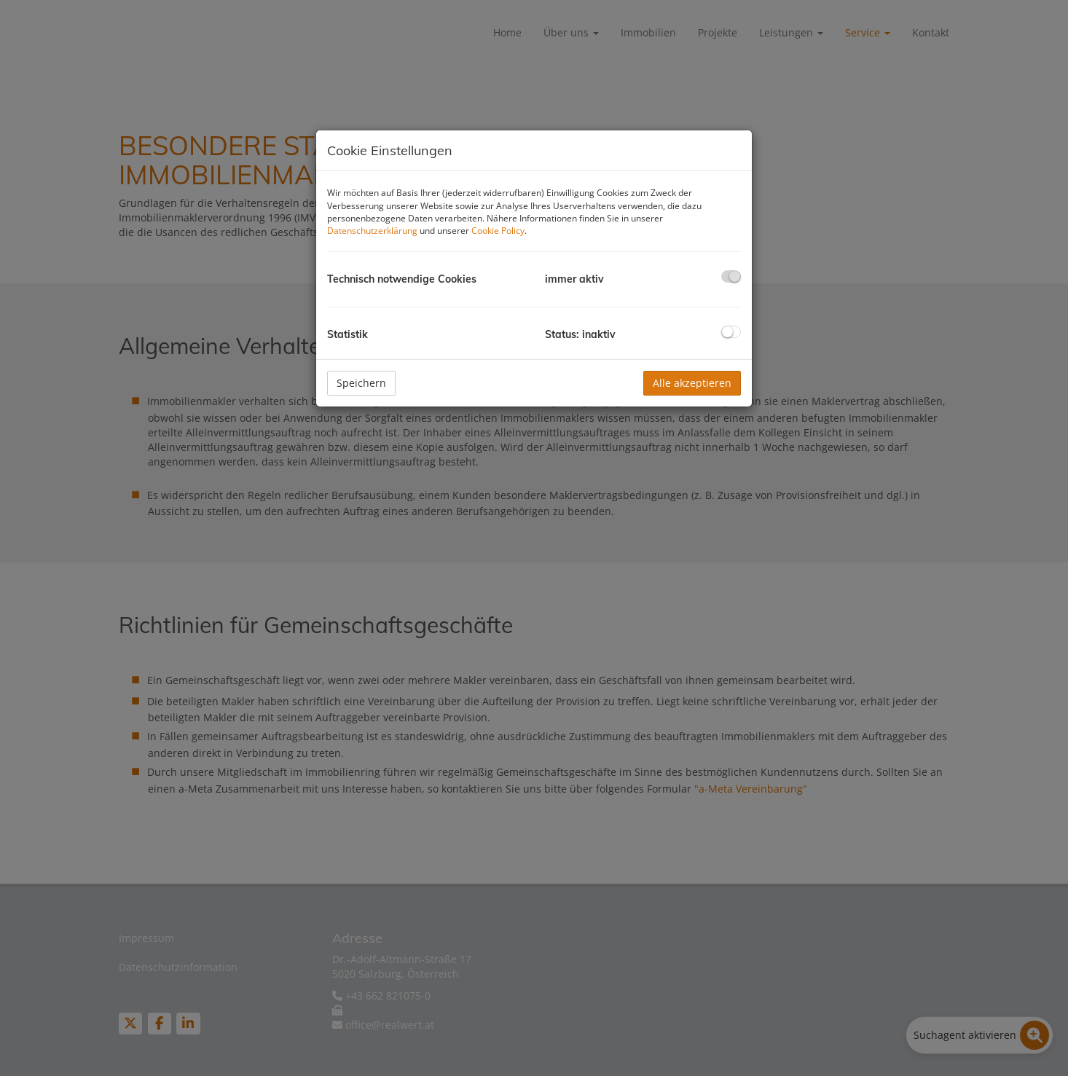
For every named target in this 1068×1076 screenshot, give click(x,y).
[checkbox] (731, 276)
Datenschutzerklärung (372, 230)
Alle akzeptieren (692, 383)
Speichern (361, 383)
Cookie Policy (498, 230)
